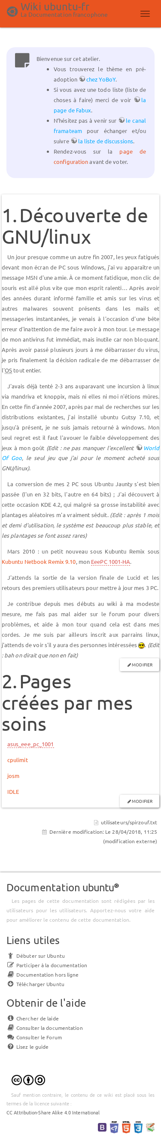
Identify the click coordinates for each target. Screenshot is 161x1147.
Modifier (142, 664)
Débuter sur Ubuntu (35, 955)
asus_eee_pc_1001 (30, 744)
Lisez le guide (27, 1046)
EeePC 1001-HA (110, 561)
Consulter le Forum (34, 1037)
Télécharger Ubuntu (35, 984)
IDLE (13, 791)
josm (13, 775)
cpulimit (17, 759)
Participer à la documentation (46, 965)
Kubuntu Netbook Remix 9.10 (39, 561)
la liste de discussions (105, 141)
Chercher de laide (32, 1018)
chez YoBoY (100, 79)
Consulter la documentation (44, 1027)
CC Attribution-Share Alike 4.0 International (53, 1112)
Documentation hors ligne (42, 974)
